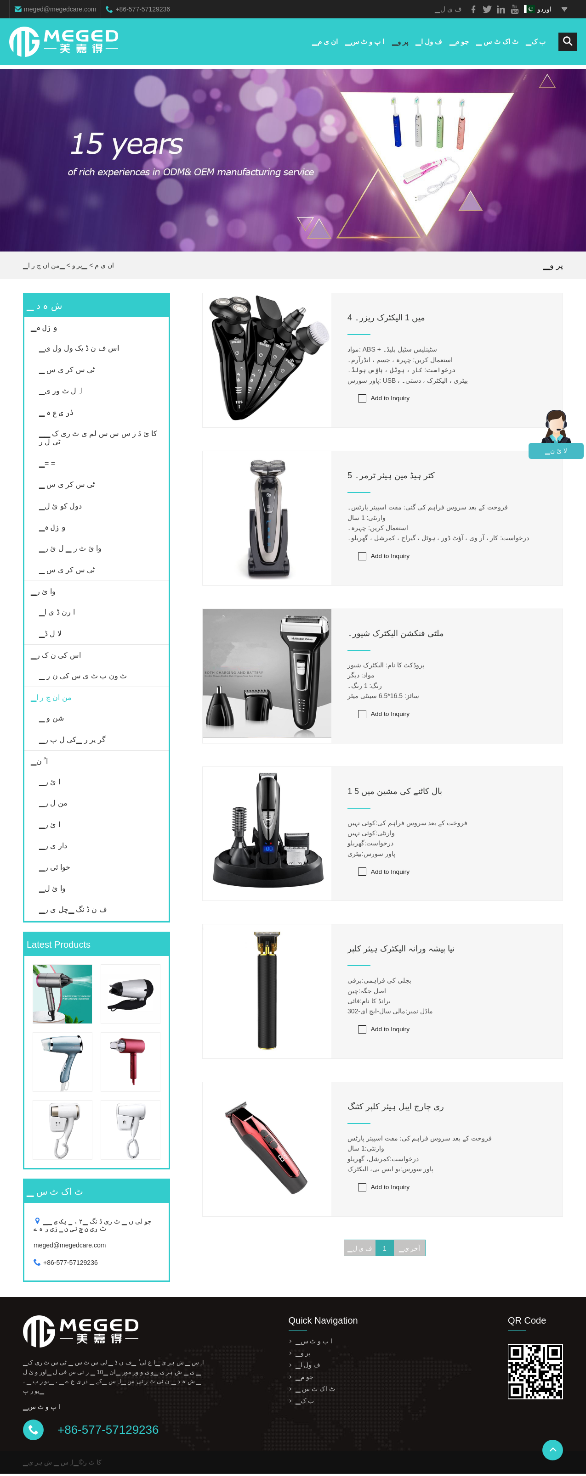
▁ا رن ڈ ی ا (57, 612)
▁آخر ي (410, 1250)
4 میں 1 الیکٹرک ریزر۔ (386, 317)
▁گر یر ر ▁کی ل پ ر (72, 740)
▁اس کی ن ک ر (56, 655)
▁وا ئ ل (52, 888)
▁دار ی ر (53, 846)
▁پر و (400, 43)
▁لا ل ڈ (50, 633)
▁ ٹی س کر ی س (67, 370)
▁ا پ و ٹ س (365, 43)
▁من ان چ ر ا (46, 265)
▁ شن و (51, 718)
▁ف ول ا (428, 43)
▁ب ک (536, 43)
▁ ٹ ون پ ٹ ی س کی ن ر (83, 676)
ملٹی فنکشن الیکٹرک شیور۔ (395, 634)
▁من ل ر (53, 803)
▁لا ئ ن (556, 450)
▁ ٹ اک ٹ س (497, 43)
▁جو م (459, 43)
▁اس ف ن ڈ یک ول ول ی (79, 348)
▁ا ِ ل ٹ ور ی (61, 391)
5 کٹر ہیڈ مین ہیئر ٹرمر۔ (391, 476)
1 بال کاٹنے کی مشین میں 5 (394, 792)
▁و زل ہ (44, 327)
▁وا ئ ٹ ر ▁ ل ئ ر (70, 548)
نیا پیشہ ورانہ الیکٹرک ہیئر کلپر (401, 950)
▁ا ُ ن (39, 761)
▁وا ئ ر (43, 591)
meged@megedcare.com (60, 9)
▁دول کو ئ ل (60, 506)
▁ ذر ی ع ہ (56, 412)
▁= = (47, 463)
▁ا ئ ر (49, 782)
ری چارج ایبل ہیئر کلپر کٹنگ (395, 1108)
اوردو (538, 9)
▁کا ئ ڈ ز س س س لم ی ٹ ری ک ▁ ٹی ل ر (98, 438)
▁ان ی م (324, 43)
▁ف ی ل (360, 1250)
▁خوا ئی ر (54, 867)
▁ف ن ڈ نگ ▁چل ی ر (73, 909)
